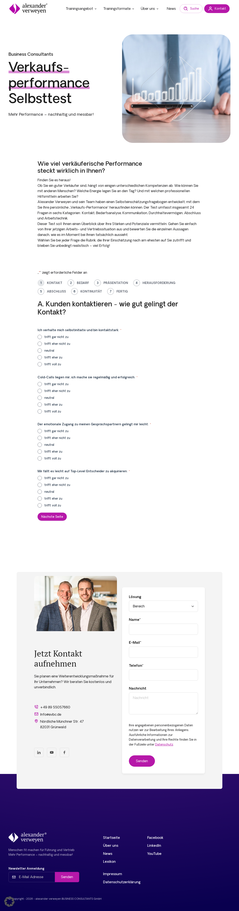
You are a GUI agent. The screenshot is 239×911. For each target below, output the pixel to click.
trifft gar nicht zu (56, 337)
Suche (191, 8)
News (171, 8)
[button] (9, 901)
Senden (67, 877)
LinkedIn (154, 845)
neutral (49, 350)
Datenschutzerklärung (122, 882)
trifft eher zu (53, 357)
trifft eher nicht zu (57, 343)
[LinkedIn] (39, 752)
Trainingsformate (119, 8)
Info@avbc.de (47, 714)
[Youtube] (51, 752)
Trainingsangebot (81, 8)
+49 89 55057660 (52, 707)
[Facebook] (64, 752)
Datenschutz (164, 744)
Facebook (155, 837)
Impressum (112, 874)
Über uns (150, 8)
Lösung (135, 597)
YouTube (154, 853)
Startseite (111, 837)
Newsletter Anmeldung (26, 868)
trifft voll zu (52, 364)
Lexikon (109, 861)
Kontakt (217, 8)
